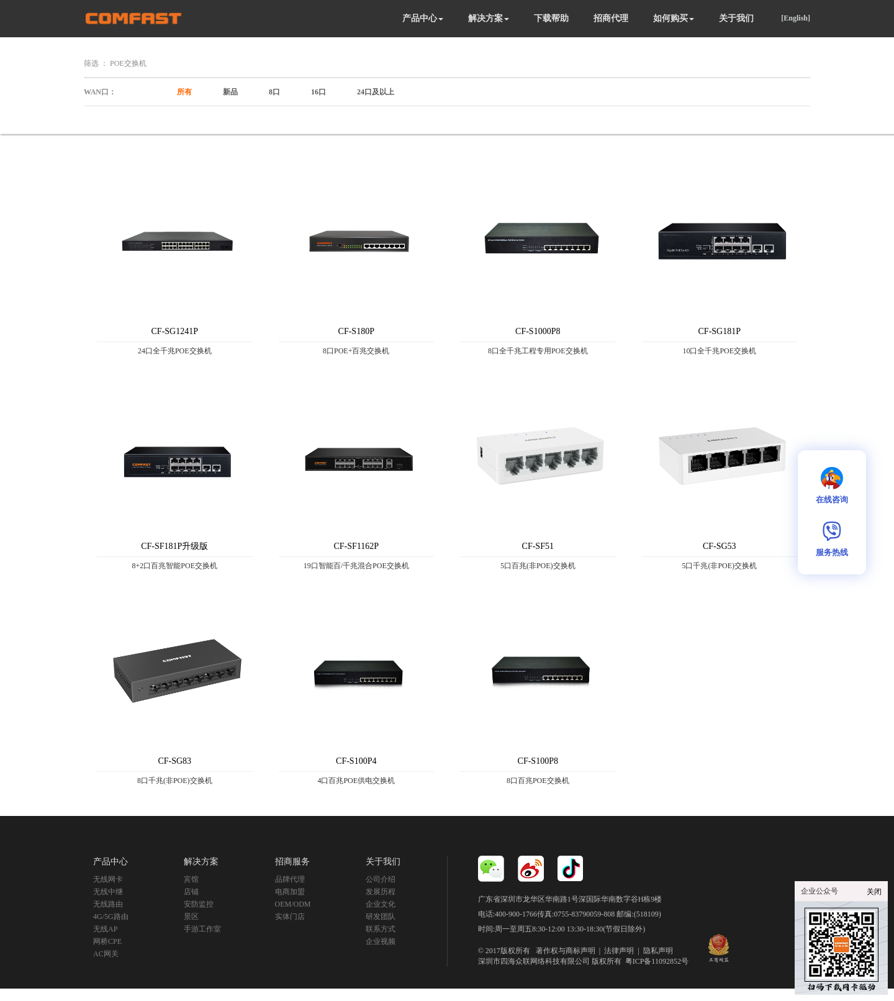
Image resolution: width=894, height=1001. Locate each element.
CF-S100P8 (538, 761)
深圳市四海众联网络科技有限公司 (534, 961)
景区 (191, 916)
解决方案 (488, 18)
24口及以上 (375, 92)
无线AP (105, 929)
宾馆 (191, 879)
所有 (184, 92)
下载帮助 (551, 18)
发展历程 (380, 891)
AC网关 (106, 953)
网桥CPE (107, 941)
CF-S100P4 (356, 761)
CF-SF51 (538, 546)
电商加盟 (290, 891)
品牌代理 (290, 879)
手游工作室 (202, 929)
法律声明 (619, 950)
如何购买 (673, 18)
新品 (230, 92)
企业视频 (380, 941)
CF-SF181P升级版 (174, 546)
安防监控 (199, 904)
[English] (795, 18)
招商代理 (611, 18)
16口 (318, 92)
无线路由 (108, 904)
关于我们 (736, 18)
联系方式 (380, 929)
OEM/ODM (293, 904)
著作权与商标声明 (565, 950)
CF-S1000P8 (537, 331)
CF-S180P (356, 331)
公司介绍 (380, 879)
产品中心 (422, 18)
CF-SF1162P (356, 546)
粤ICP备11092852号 (657, 961)
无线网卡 (108, 879)
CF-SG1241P (174, 331)
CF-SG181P (719, 331)
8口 (274, 92)
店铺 (191, 891)
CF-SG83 (174, 761)
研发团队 (380, 916)
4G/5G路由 (111, 916)
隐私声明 (658, 950)
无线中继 (108, 891)
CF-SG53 (719, 546)
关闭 (874, 891)
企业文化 (380, 904)
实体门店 (290, 916)
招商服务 (292, 861)
